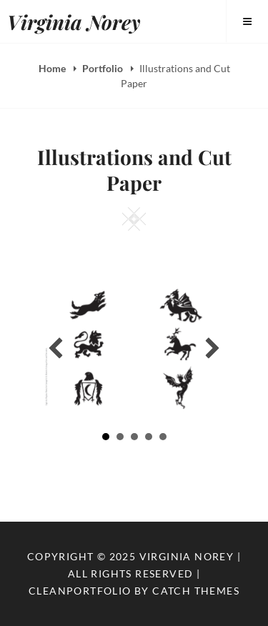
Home (53, 68)
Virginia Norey (74, 22)
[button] (55, 348)
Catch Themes (195, 591)
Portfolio (103, 68)
